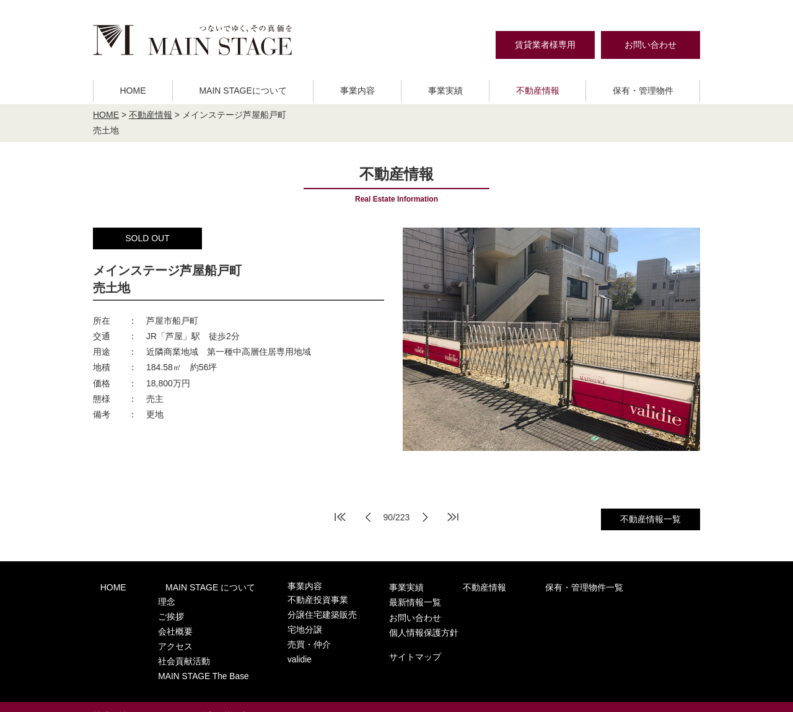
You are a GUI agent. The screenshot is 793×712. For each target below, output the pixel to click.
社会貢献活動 (168, 647)
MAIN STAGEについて (242, 91)
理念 (152, 598)
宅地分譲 (274, 623)
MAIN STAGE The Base (186, 659)
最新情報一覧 (604, 586)
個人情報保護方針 (612, 612)
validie (269, 647)
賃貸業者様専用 (545, 45)
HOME (133, 91)
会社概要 (160, 623)
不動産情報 (537, 91)
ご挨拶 (156, 610)
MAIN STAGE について (189, 586)
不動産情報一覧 (650, 519)
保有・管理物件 (643, 91)
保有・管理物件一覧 (514, 586)
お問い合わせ (650, 45)
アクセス (160, 634)
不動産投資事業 (286, 598)
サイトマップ (604, 634)
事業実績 (445, 91)
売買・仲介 (278, 634)
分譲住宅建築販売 (290, 610)
